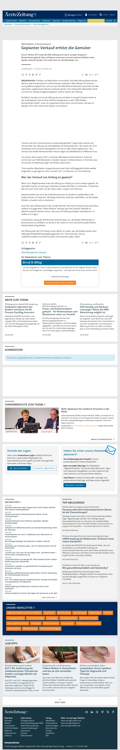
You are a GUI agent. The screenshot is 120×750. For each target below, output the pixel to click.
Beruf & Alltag (64, 613)
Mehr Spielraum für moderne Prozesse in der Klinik (85, 411)
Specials (56, 21)
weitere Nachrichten (50, 598)
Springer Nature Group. (55, 747)
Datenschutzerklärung (29, 726)
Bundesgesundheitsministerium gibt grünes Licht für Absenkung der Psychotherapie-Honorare (31, 574)
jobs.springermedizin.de (70, 726)
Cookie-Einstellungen (29, 728)
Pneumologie (67, 623)
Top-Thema (49, 613)
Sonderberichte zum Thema (24, 405)
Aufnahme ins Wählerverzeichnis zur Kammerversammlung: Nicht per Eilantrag (31, 529)
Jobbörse (8, 736)
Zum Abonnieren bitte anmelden (60, 283)
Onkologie (35, 623)
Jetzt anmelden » (19, 468)
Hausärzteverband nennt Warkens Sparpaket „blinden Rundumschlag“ (26, 522)
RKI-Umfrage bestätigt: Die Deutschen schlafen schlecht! (27, 542)
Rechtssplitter (14, 629)
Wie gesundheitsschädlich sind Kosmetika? (85, 568)
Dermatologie (80, 613)
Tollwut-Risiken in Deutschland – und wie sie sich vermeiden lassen (59, 671)
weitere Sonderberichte (103, 439)
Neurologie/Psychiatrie (18, 623)
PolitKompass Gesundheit (88, 623)
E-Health (108, 613)
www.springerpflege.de (70, 723)
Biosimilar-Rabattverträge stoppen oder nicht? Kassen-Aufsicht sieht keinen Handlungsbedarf (30, 509)
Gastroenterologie (35, 618)
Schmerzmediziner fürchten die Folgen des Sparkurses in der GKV (31, 594)
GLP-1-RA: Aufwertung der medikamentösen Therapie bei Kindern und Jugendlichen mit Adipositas (31, 581)
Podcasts (46, 21)
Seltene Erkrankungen (50, 629)
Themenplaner (51, 723)
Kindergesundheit (69, 618)
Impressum (25, 731)
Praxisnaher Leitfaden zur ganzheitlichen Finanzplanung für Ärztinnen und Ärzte (29, 568)
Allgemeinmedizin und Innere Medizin (24, 613)
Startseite (8, 721)
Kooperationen (69, 21)
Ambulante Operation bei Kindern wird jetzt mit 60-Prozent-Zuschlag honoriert (19, 310)
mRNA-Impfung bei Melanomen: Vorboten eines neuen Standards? (27, 588)
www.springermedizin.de (71, 721)
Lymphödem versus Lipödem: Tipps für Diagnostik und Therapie (95, 671)
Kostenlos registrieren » (45, 468)
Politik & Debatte (96, 21)
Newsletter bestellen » (75, 485)
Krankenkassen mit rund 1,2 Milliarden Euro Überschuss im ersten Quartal (28, 536)
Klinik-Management (29, 252)
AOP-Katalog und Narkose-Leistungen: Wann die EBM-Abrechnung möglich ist (94, 310)
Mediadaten (50, 721)
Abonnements (51, 728)
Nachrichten (11, 21)
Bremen (42, 252)
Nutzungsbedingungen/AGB (32, 723)
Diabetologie (95, 613)
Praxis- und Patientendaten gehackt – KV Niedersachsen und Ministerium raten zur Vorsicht (59, 312)
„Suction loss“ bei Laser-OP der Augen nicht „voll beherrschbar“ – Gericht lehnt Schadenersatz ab (31, 554)
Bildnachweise (26, 736)
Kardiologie (52, 618)
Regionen (82, 21)
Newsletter (50, 733)
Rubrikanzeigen (52, 726)
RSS (47, 736)
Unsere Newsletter (19, 608)
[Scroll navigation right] (115, 21)
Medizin (22, 21)
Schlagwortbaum (27, 721)
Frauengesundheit (16, 618)
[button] (112, 15)
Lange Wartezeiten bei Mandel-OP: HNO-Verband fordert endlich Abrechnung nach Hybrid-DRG (31, 561)
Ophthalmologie (51, 623)
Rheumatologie (30, 629)
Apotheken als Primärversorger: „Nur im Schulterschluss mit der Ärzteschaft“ (30, 547)
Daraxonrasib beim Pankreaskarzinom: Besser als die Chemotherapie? (26, 516)
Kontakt (24, 733)
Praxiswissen (34, 21)
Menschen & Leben (88, 618)
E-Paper (49, 731)
